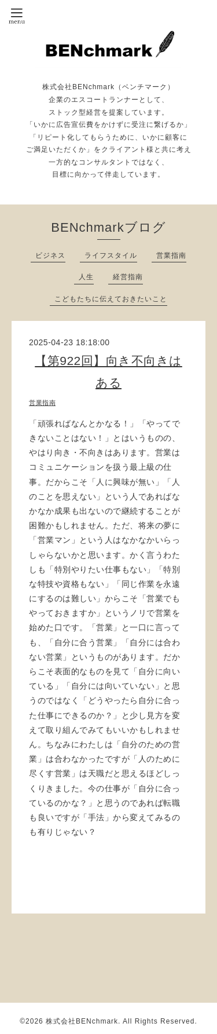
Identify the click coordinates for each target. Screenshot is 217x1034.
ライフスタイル (110, 255)
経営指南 (128, 277)
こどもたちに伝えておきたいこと (110, 299)
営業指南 (171, 255)
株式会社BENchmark (82, 1021)
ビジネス (50, 255)
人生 (86, 277)
